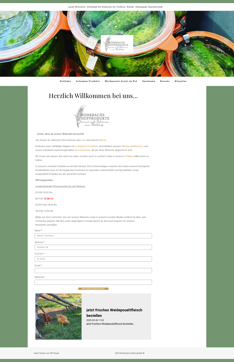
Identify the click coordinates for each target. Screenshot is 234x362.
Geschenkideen (82, 150)
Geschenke (148, 81)
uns (83, 140)
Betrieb (130, 7)
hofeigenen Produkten (86, 146)
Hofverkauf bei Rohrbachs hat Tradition (106, 7)
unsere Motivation (77, 7)
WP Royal (54, 353)
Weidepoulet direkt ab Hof (121, 81)
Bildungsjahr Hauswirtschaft (149, 7)
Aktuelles (180, 81)
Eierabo (165, 81)
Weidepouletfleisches (132, 146)
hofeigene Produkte (88, 81)
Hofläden (65, 81)
